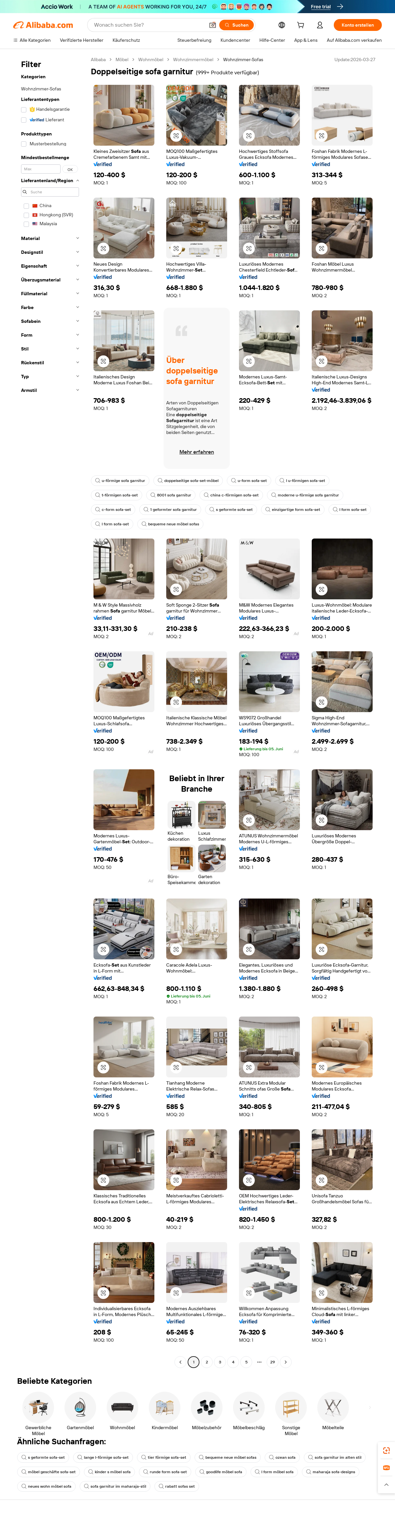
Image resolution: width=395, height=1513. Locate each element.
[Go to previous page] (180, 1362)
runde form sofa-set (165, 1472)
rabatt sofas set (177, 1486)
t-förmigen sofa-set (116, 495)
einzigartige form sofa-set (292, 509)
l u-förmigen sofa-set (302, 480)
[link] (386, 1450)
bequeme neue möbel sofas (170, 524)
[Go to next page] (286, 1362)
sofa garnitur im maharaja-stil (115, 1486)
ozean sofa (282, 1457)
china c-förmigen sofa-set (231, 495)
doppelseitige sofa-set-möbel (188, 480)
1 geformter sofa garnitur (170, 509)
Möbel (122, 59)
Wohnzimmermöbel (193, 59)
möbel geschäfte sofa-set (48, 1472)
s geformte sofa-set (231, 509)
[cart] (302, 26)
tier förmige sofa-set (163, 1457)
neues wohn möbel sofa (46, 1486)
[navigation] (50, 712)
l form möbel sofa (274, 1472)
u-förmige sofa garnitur (120, 480)
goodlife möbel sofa (220, 1472)
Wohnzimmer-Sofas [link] (243, 59)
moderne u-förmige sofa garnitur (305, 495)
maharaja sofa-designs (330, 1472)
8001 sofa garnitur (170, 495)
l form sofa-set (350, 509)
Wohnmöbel (150, 59)
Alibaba (98, 59)
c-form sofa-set (113, 509)
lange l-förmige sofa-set (103, 1457)
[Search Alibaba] (148, 25)
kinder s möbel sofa (109, 1472)
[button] (213, 25)
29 (272, 1362)
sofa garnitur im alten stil (334, 1457)
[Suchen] (236, 25)
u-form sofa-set (249, 480)
